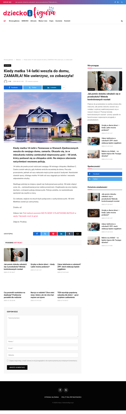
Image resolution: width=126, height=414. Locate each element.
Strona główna (14, 21)
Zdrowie (33, 21)
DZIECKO (25, 21)
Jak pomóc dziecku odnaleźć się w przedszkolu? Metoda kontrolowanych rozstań (37, 2)
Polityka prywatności (71, 397)
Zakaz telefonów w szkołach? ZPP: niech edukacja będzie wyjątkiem (69, 266)
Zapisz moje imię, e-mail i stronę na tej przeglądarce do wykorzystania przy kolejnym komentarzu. (43, 361)
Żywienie (58, 21)
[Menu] (5, 21)
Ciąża (51, 21)
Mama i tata (43, 21)
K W (10, 81)
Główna (7, 65)
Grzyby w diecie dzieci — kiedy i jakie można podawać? (43, 265)
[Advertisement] (63, 41)
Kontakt (67, 21)
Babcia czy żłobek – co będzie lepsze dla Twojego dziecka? (111, 153)
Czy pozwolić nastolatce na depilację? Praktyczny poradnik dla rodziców (14, 295)
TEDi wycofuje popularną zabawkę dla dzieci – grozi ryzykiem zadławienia (67, 295)
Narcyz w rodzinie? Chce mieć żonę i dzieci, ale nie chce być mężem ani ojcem (42, 295)
